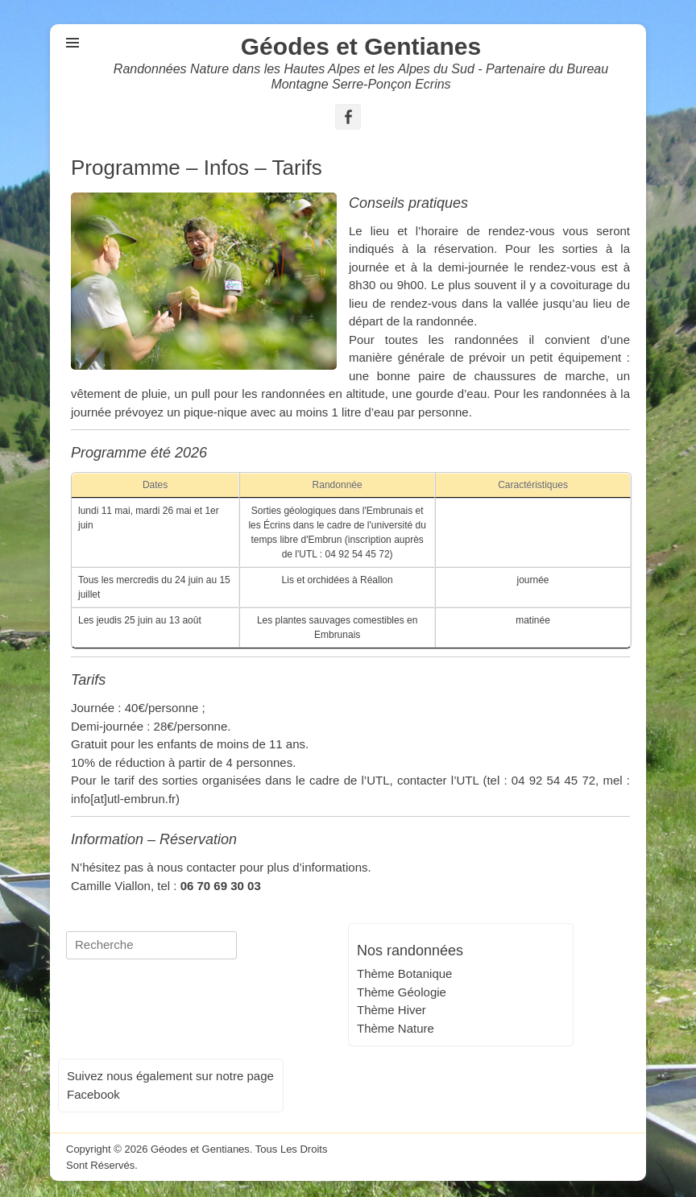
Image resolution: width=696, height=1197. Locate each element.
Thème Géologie (401, 992)
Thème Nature (395, 1028)
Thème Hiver (391, 1010)
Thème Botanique (404, 973)
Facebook (93, 1094)
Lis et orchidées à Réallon (337, 580)
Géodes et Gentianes (361, 46)
